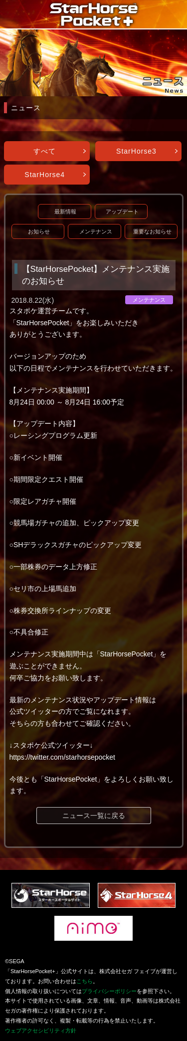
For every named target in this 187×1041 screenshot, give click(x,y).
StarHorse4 (44, 175)
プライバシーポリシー (109, 991)
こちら (84, 981)
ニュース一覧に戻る (93, 816)
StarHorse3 (136, 151)
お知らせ (39, 231)
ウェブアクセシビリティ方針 (40, 1031)
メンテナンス (95, 231)
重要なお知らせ (152, 231)
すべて (44, 151)
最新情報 (65, 211)
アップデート (122, 211)
